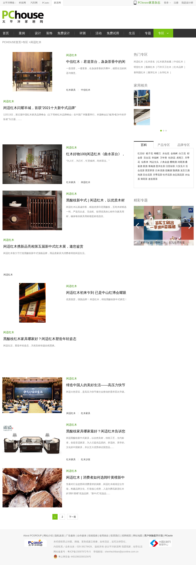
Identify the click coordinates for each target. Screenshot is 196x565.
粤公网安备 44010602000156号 (72, 556)
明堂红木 (139, 67)
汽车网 (34, 2)
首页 (6, 33)
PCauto (45, 2)
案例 (22, 33)
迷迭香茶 (153, 179)
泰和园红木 (140, 72)
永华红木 (165, 72)
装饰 (49, 33)
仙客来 (144, 162)
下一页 (72, 517)
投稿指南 (93, 535)
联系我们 (115, 535)
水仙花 (165, 153)
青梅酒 (151, 166)
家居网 (57, 2)
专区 (25, 42)
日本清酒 (159, 170)
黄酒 (145, 166)
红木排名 (150, 61)
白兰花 (182, 153)
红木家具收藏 (164, 61)
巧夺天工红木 (164, 67)
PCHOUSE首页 (11, 42)
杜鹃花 (171, 157)
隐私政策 (59, 535)
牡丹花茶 (167, 174)
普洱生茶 (160, 166)
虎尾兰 (179, 157)
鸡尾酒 (181, 162)
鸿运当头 (154, 162)
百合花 (147, 157)
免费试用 (113, 33)
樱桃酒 (173, 162)
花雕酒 (168, 170)
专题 (148, 33)
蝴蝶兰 (157, 153)
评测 (82, 33)
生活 (132, 33)
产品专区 (164, 145)
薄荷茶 (144, 179)
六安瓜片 (180, 166)
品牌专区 (183, 145)
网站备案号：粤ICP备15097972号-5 (72, 551)
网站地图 (137, 535)
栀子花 (149, 153)
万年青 (163, 157)
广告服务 (70, 535)
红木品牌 (179, 67)
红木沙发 (85, 459)
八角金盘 (164, 162)
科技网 (22, 2)
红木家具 (71, 90)
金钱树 (174, 153)
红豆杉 (141, 153)
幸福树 (155, 157)
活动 (98, 33)
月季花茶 (157, 174)
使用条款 (104, 535)
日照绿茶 (170, 166)
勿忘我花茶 (178, 174)
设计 (38, 33)
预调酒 (176, 170)
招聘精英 (126, 535)
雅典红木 (150, 67)
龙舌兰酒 (185, 170)
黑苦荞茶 (149, 170)
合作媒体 (81, 535)
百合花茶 (147, 174)
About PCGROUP (32, 535)
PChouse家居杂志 (149, 2)
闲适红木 (36, 42)
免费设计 (63, 33)
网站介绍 (48, 535)
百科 (144, 145)
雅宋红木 (153, 72)
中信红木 (85, 90)
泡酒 (140, 174)
